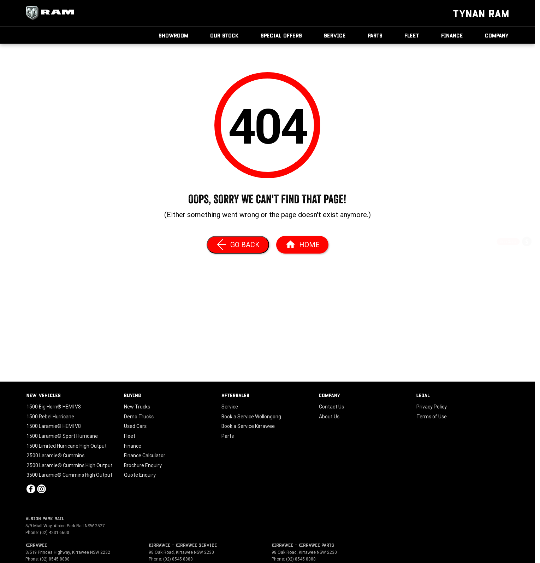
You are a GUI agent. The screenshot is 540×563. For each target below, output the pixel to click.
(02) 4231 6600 (54, 532)
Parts (375, 35)
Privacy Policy (431, 407)
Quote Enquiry (140, 475)
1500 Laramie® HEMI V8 (53, 426)
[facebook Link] (30, 488)
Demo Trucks (139, 416)
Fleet (411, 35)
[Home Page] (302, 245)
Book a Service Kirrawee (248, 426)
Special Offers (281, 35)
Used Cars (135, 426)
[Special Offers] (527, 280)
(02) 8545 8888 (55, 559)
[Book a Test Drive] (527, 299)
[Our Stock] (527, 318)
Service (335, 35)
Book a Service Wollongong (251, 416)
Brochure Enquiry (143, 465)
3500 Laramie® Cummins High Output (69, 475)
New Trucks (137, 407)
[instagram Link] (41, 488)
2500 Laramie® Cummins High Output (69, 465)
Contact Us (331, 407)
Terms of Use (431, 416)
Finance (452, 35)
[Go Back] (238, 245)
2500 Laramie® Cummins (55, 455)
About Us (329, 416)
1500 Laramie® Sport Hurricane (62, 436)
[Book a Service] (527, 261)
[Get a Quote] (527, 243)
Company (497, 35)
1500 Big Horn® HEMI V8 (53, 407)
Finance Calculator (144, 455)
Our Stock (224, 35)
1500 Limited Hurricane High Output (66, 446)
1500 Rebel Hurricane (50, 416)
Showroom (173, 35)
